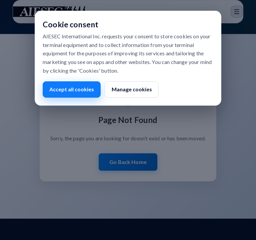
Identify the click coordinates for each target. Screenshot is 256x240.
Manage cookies (132, 89)
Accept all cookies (71, 89)
